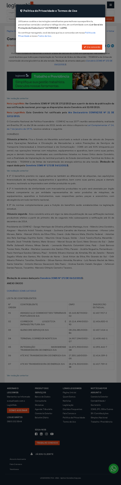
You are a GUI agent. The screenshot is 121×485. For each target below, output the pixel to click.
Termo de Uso (44, 36)
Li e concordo (92, 47)
